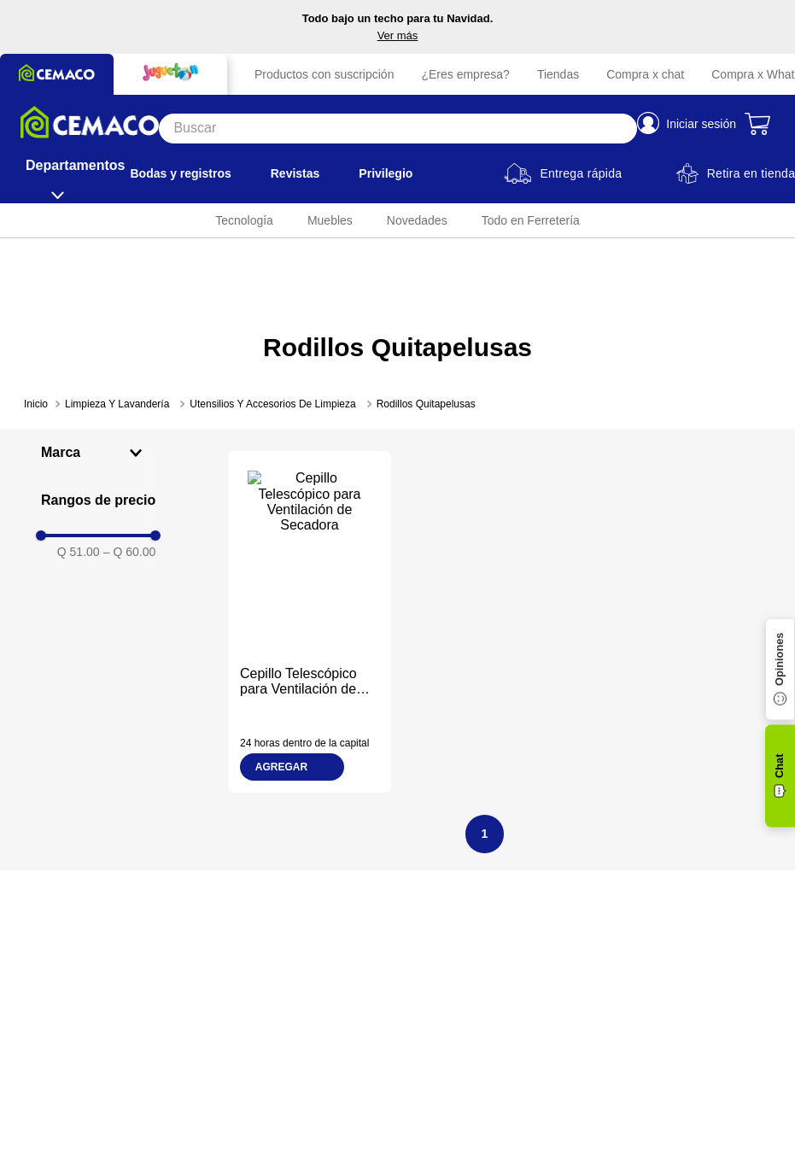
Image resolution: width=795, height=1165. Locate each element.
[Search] (398, 128)
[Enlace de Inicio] (35, 404)
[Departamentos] (75, 173)
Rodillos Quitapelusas (426, 404)
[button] (98, 453)
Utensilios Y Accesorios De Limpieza (272, 404)
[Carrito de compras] (760, 124)
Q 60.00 (129, 552)
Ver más (397, 35)
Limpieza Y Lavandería (117, 404)
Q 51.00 (78, 552)
